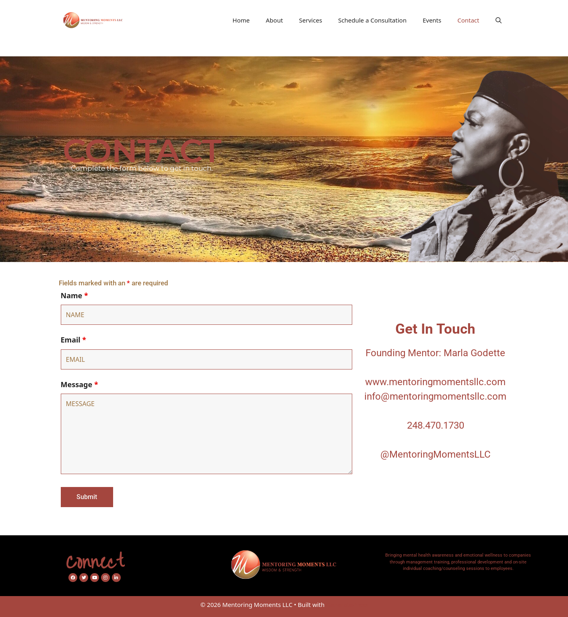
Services (310, 20)
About (274, 20)
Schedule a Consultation (372, 20)
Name (74, 295)
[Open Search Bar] (498, 20)
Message (79, 384)
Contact (468, 20)
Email (74, 340)
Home (241, 20)
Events (432, 20)
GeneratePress (347, 604)
